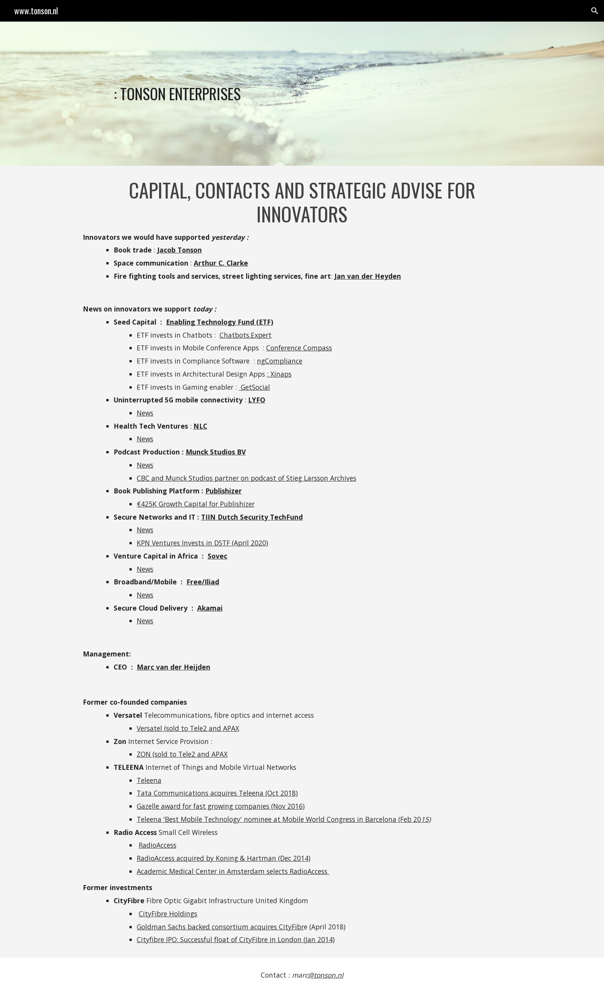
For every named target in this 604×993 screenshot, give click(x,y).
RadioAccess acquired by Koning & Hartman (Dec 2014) (223, 858)
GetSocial (254, 387)
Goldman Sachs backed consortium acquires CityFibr (220, 926)
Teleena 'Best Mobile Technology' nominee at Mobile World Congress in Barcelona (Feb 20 (279, 819)
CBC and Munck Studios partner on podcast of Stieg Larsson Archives (246, 478)
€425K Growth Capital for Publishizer (196, 503)
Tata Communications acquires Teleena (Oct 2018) (217, 793)
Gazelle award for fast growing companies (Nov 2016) (221, 806)
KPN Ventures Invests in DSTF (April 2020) (202, 542)
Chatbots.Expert (246, 335)
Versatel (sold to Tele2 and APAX (188, 728)
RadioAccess (157, 845)
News (145, 412)
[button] (595, 11)
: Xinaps (279, 374)
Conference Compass (299, 347)
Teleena (149, 780)
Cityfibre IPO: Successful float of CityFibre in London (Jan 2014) (236, 939)
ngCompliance (279, 360)
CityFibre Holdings (168, 913)
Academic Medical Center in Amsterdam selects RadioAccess (233, 871)
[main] (245, 94)
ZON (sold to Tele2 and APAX (182, 754)
